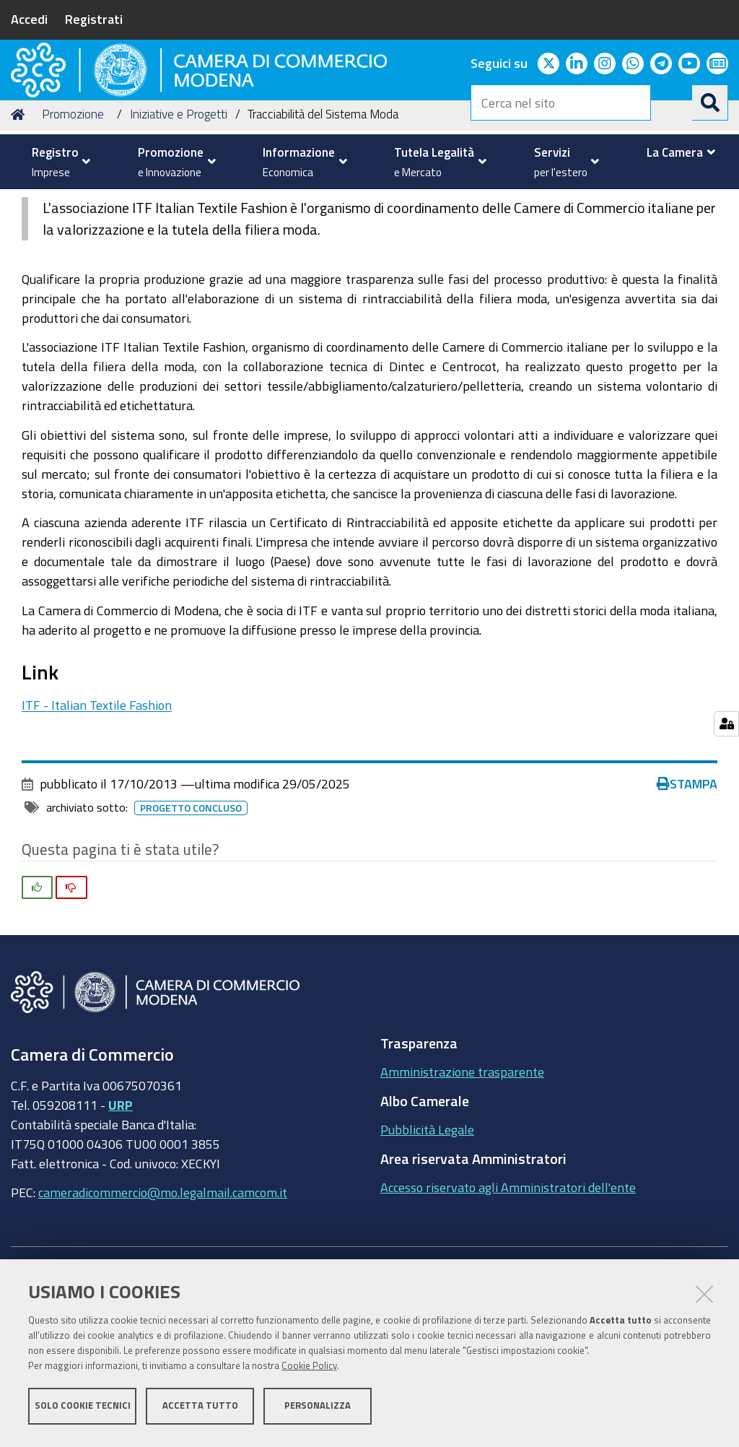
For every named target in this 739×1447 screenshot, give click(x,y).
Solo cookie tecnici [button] (83, 1409)
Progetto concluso (191, 918)
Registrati (94, 18)
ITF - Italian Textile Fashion (97, 814)
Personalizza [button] (317, 1409)
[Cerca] (710, 102)
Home (20, 224)
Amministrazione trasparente (462, 1182)
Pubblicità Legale (427, 1239)
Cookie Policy (309, 1369)
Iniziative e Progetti (178, 224)
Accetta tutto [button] (200, 1409)
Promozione (73, 224)
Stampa (687, 893)
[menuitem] (57, 161)
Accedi (29, 18)
